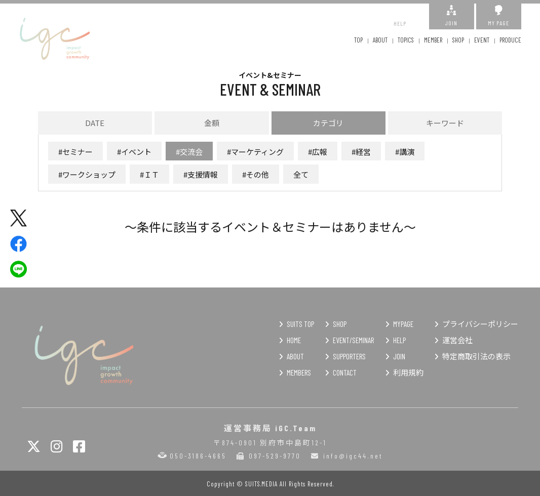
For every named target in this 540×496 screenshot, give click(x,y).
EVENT (481, 40)
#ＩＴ (149, 174)
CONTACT (345, 372)
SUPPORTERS (349, 356)
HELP (400, 16)
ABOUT (380, 40)
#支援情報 (200, 174)
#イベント (134, 151)
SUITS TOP (300, 323)
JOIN (451, 15)
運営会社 (457, 340)
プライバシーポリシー (480, 323)
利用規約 (408, 372)
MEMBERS (299, 372)
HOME (294, 340)
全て (300, 174)
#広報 (317, 151)
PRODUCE (510, 40)
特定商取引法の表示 (476, 356)
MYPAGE (403, 323)
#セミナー (75, 151)
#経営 (361, 151)
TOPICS (406, 40)
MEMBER (433, 40)
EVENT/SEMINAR (353, 340)
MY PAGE (498, 15)
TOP (358, 40)
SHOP (458, 40)
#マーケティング (255, 151)
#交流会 (189, 151)
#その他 (255, 174)
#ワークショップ (86, 174)
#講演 (404, 151)
